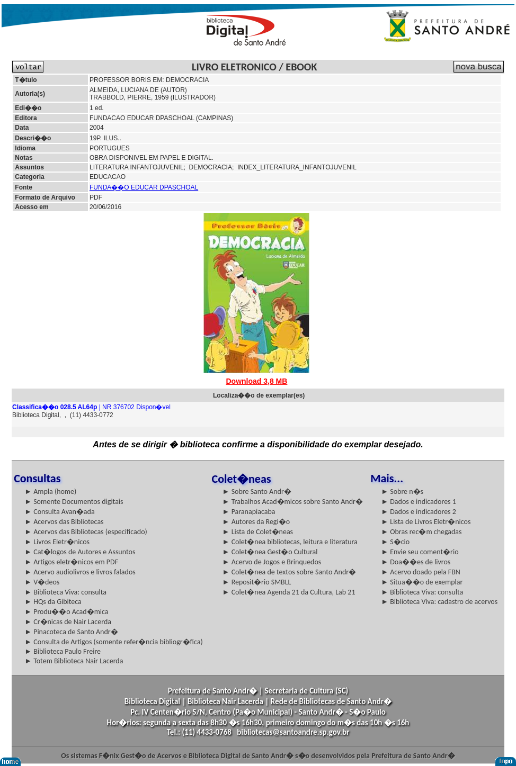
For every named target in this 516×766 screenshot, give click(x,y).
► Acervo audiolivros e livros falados (80, 571)
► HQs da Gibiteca (53, 601)
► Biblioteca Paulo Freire (62, 651)
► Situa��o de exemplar (421, 582)
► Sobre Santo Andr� (257, 491)
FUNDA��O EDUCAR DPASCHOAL (144, 187)
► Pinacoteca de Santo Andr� (71, 631)
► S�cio (395, 541)
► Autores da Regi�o (256, 521)
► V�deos (41, 582)
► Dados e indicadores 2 (418, 511)
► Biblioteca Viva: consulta (65, 592)
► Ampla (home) (50, 491)
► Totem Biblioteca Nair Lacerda (73, 660)
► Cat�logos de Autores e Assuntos (79, 551)
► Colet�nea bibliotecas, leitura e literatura (290, 541)
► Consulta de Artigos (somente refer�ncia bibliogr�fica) (113, 641)
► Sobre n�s (402, 491)
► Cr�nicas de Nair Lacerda (67, 621)
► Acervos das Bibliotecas (63, 521)
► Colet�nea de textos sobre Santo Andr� (290, 571)
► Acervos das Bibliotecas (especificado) (85, 531)
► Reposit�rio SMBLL (257, 582)
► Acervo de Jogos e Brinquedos (272, 561)
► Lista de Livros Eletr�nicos (425, 521)
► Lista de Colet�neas (258, 531)
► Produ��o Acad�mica (66, 611)
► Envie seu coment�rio (419, 551)
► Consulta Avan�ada (59, 511)
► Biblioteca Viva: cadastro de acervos (439, 601)
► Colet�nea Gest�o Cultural (270, 551)
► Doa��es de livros (415, 561)
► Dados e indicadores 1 (418, 501)
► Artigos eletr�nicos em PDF (71, 561)
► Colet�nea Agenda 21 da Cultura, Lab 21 (289, 592)
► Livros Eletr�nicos (57, 541)
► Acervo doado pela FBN (420, 571)
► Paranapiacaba (249, 511)
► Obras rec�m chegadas (421, 531)
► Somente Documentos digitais (73, 501)
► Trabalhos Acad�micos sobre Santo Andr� (293, 501)
